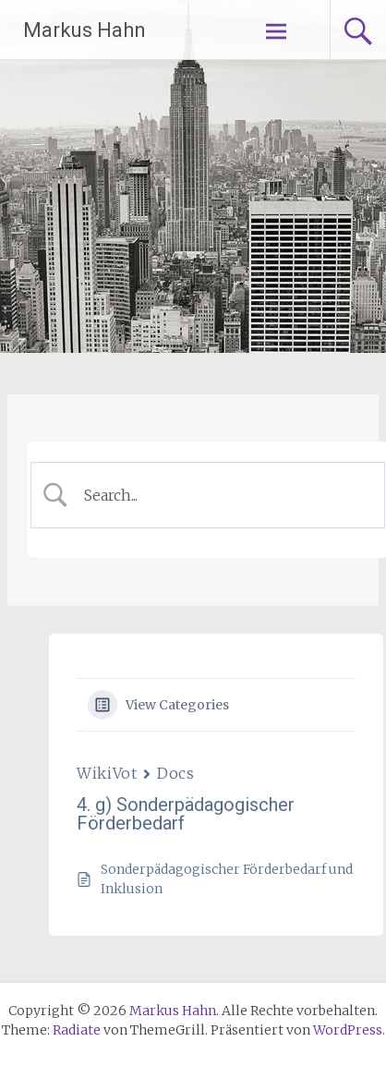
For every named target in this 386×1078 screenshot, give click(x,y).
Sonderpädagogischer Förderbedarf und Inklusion (227, 879)
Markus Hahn (84, 30)
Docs (175, 773)
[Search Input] (222, 495)
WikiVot (107, 773)
